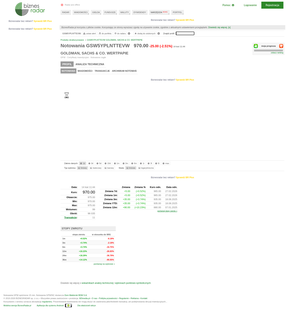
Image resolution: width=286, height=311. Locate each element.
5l (157, 163)
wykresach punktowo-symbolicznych (133, 283)
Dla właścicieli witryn (86, 305)
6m (134, 163)
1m (116, 163)
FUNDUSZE (110, 12)
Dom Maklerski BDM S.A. (75, 295)
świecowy (95, 167)
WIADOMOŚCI (81, 12)
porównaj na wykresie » (104, 264)
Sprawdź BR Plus (185, 20)
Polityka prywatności (108, 298)
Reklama (135, 298)
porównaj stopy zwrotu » (167, 211)
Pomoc (228, 5)
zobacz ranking (277, 53)
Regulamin (124, 298)
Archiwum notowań (124, 71)
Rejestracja (272, 5)
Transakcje (102, 71)
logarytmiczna (146, 167)
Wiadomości (84, 71)
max (165, 163)
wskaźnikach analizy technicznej (97, 283)
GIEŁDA (96, 12)
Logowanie (250, 5)
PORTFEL (177, 12)
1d (82, 163)
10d (107, 163)
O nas (94, 298)
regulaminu (47, 302)
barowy (109, 167)
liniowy (82, 167)
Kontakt (143, 298)
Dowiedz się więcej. (218, 27)
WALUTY (124, 12)
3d (90, 163)
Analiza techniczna (89, 64)
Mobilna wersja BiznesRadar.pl (17, 305)
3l (149, 163)
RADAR (65, 12)
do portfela (104, 33)
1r (141, 163)
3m (125, 163)
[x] (229, 27)
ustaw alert (89, 33)
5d (98, 163)
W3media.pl (84, 298)
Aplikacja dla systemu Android (50, 305)
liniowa (130, 167)
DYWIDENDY (140, 12)
